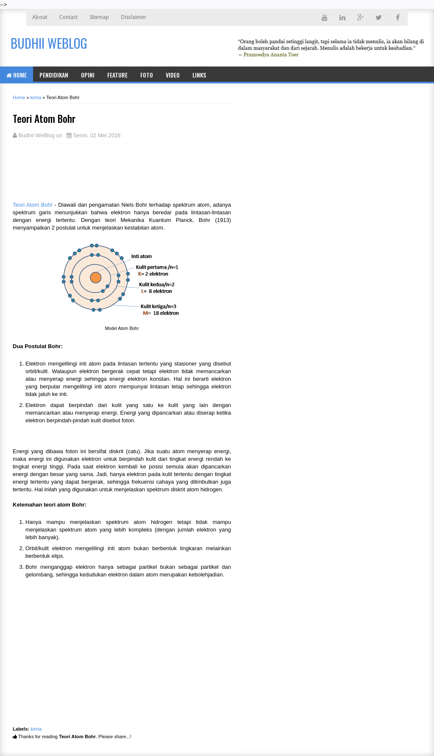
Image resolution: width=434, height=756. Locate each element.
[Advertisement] (80, 171)
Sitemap (99, 17)
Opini (88, 74)
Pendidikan (53, 74)
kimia (36, 728)
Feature (117, 74)
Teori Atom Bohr (33, 205)
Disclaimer (133, 17)
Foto (146, 74)
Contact (68, 17)
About (39, 17)
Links (199, 74)
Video (173, 74)
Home (16, 74)
